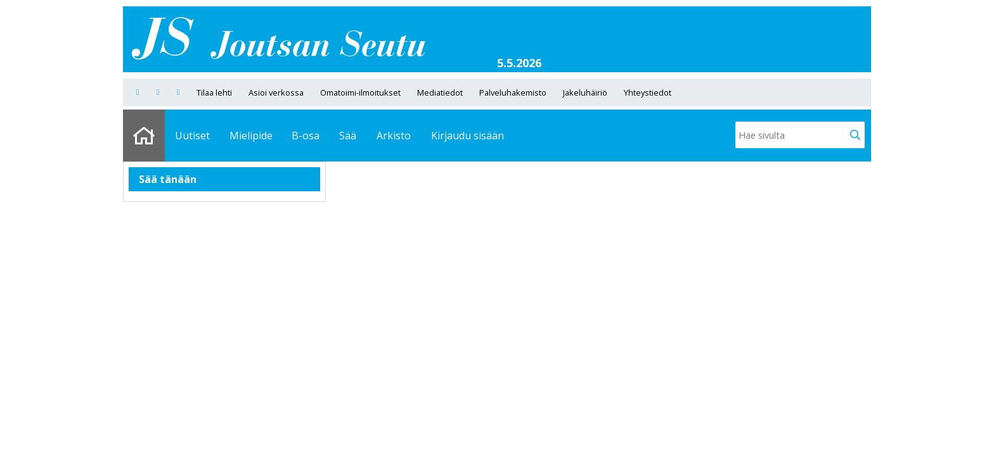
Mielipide (251, 135)
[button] (855, 135)
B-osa (306, 135)
